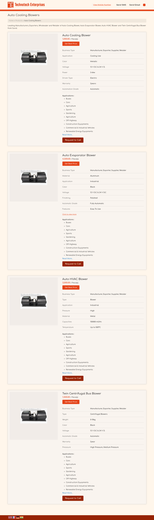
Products (18, 20)
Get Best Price (71, 44)
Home (11, 20)
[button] (102, 5)
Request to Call (73, 140)
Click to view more (69, 214)
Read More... (67, 135)
